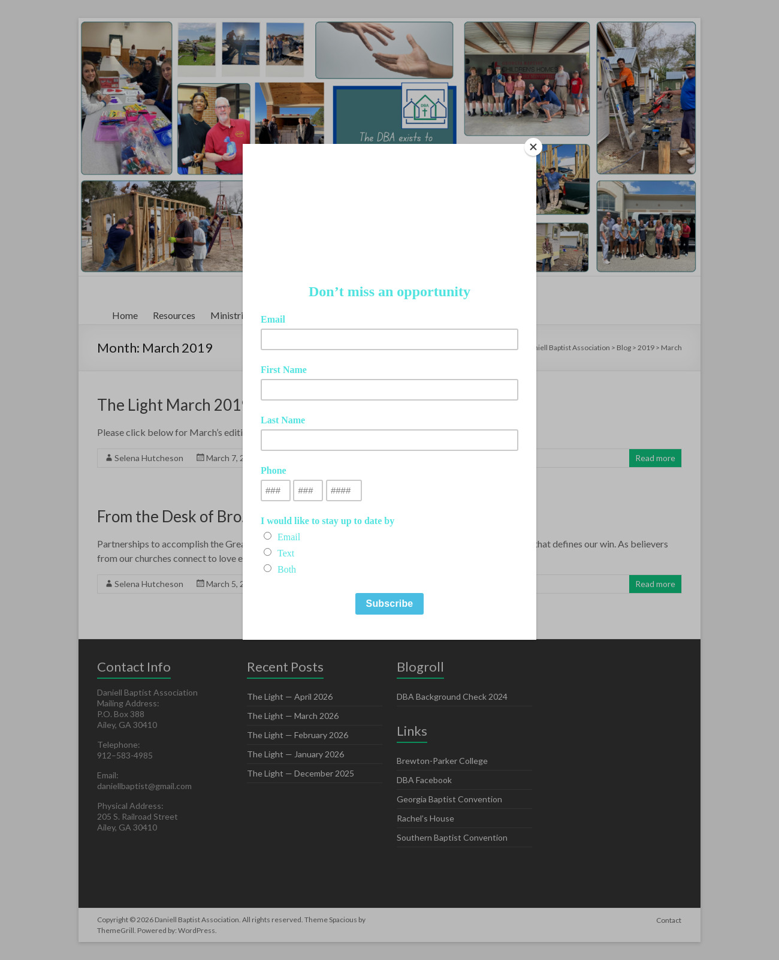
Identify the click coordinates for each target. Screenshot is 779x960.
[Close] (533, 147)
